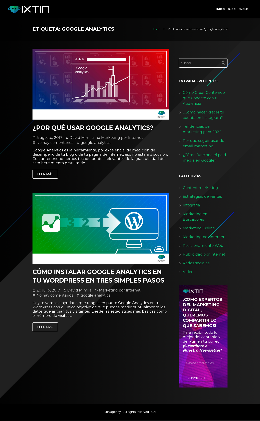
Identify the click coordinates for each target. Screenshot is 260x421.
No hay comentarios (55, 143)
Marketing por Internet (122, 138)
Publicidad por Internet (204, 255)
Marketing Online (199, 229)
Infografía (191, 206)
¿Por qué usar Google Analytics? (93, 128)
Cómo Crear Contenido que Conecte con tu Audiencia (204, 99)
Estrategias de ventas (202, 197)
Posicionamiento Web (203, 246)
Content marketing (200, 188)
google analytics (95, 143)
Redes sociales (196, 264)
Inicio (156, 29)
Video (188, 272)
